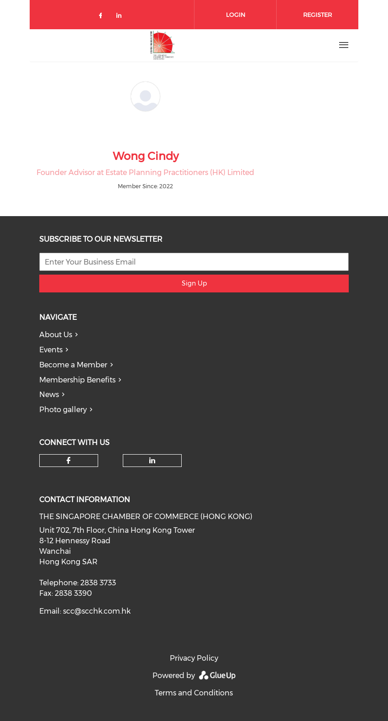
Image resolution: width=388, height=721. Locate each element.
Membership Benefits (77, 380)
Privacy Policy (194, 658)
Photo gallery (63, 409)
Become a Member (73, 364)
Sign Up (194, 283)
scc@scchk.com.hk (97, 611)
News (49, 394)
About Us (55, 334)
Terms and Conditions (194, 693)
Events (51, 349)
